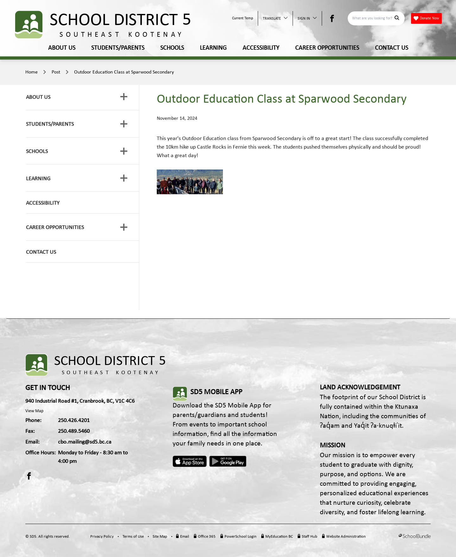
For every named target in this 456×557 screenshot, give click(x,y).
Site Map (160, 537)
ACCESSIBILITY (261, 48)
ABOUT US (61, 48)
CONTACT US (391, 48)
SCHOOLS (172, 48)
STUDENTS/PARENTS (117, 48)
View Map (34, 411)
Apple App (190, 461)
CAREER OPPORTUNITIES (327, 48)
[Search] (373, 18)
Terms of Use (133, 537)
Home (31, 72)
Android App (228, 461)
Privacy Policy (102, 537)
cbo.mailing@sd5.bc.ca (84, 442)
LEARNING (213, 48)
